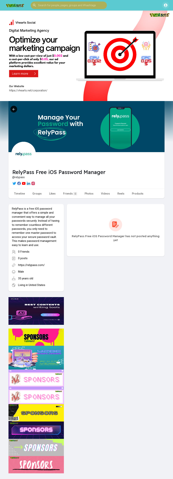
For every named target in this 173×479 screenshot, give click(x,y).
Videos (105, 193)
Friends (70, 193)
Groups (37, 193)
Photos (89, 193)
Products (137, 193)
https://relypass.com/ (31, 265)
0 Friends (23, 251)
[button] (69, 5)
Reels (120, 193)
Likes (52, 193)
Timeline (19, 193)
